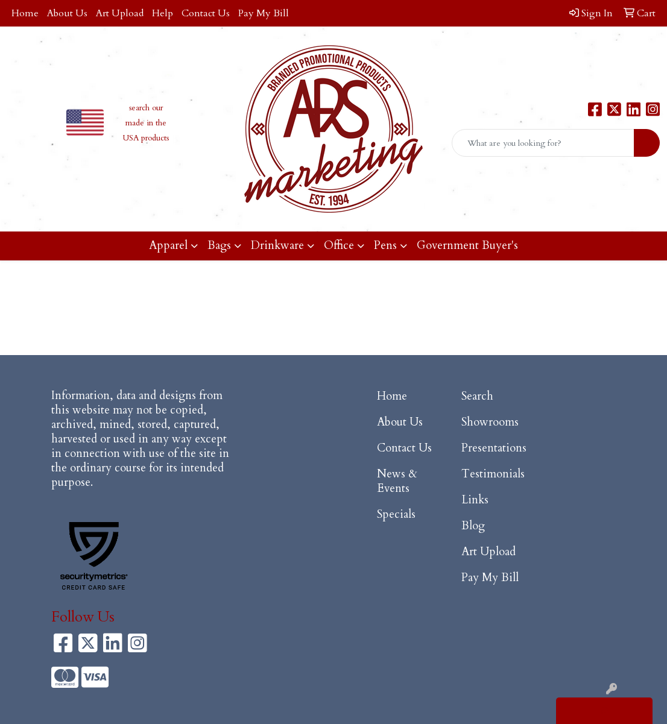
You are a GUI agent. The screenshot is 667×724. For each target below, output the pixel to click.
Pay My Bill (263, 13)
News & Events (397, 481)
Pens (385, 245)
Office (339, 245)
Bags (219, 245)
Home (25, 13)
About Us (67, 13)
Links (474, 500)
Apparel (168, 245)
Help (162, 13)
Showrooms (490, 422)
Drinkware (277, 245)
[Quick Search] (543, 143)
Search (477, 396)
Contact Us (206, 13)
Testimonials (493, 474)
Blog (473, 526)
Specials (396, 514)
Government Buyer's (467, 245)
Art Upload (120, 13)
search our (146, 107)
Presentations (493, 448)
